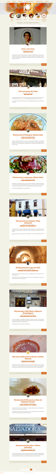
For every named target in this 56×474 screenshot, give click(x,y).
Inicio (9, 1)
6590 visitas (26, 240)
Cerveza (31, 94)
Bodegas (25, 270)
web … (30, 323)
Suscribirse (20, 1)
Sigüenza (31, 316)
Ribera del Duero (29, 270)
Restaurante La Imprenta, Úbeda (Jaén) (28, 177)
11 (31, 469)
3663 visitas (24, 284)
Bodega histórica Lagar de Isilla (28, 268)
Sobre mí (46, 1)
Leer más (44, 64)
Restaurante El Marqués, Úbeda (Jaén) (28, 135)
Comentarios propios (17, 373)
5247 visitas (25, 418)
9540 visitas (25, 329)
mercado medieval (32, 361)
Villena (34, 450)
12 (33, 469)
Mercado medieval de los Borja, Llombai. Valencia (28, 358)
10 (29, 469)
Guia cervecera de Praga (28, 91)
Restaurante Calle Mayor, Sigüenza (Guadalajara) (28, 312)
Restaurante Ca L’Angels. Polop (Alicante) (28, 222)
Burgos (37, 270)
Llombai (28, 361)
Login (54, 472)
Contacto (14, 1)
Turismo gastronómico (26, 94)
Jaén (31, 180)
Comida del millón (39, 1)
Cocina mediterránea (23, 450)
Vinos (15, 64)
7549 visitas (28, 373)
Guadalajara (34, 316)
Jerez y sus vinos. (28, 49)
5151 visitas (25, 461)
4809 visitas (24, 64)
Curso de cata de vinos (28, 1)
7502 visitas (25, 194)
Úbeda (34, 180)
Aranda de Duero (34, 270)
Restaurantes (16, 150)
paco (33, 50)
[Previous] (21, 469)
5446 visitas (25, 150)
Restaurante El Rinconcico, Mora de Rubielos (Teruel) (28, 401)
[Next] (35, 469)
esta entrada (22, 98)
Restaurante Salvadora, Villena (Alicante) (28, 446)
